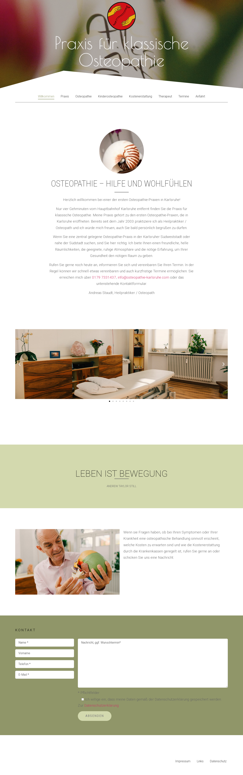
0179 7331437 (104, 277)
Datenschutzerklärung (101, 705)
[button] (19, 364)
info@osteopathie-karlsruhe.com (143, 277)
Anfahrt (200, 96)
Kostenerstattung (140, 96)
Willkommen (46, 96)
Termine (183, 96)
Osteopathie (83, 96)
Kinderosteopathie (110, 96)
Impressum (182, 761)
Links (200, 761)
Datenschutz (218, 761)
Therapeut (165, 96)
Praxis (65, 96)
